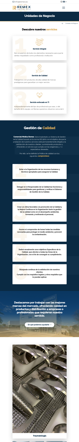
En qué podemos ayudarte (39, 325)
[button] (63, 1)
